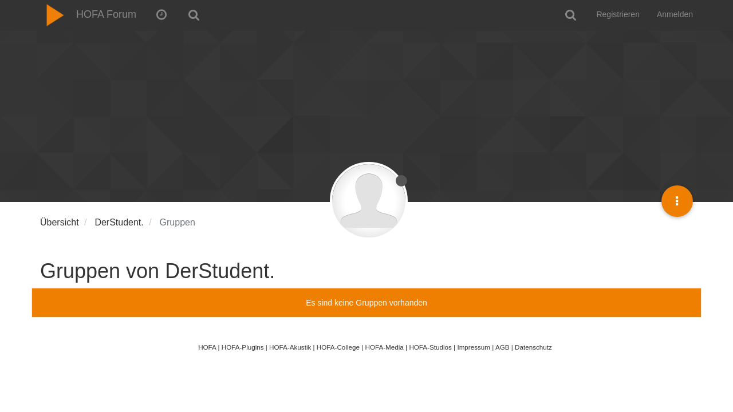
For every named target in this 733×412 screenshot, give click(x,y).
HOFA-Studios (430, 347)
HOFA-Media (384, 347)
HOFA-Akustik (290, 347)
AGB (502, 347)
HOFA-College (338, 347)
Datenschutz (533, 347)
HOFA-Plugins (243, 347)
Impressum (473, 347)
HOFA (207, 347)
